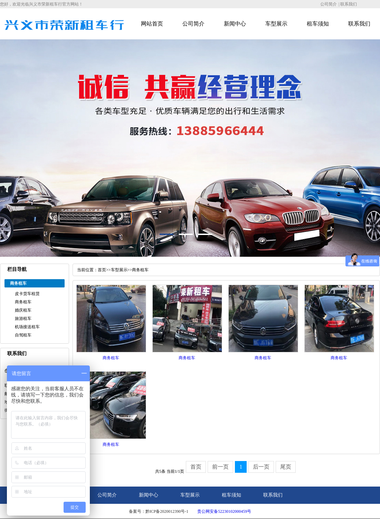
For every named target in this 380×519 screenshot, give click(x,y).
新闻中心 (235, 24)
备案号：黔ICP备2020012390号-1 (159, 511)
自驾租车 (23, 335)
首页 (102, 269)
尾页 (285, 467)
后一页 (261, 467)
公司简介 (328, 4)
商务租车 (23, 302)
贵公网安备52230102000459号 (224, 511)
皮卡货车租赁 (27, 293)
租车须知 (318, 24)
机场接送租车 (27, 326)
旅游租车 (23, 318)
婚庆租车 (23, 310)
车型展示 (276, 24)
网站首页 (152, 24)
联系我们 (348, 4)
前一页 (220, 467)
